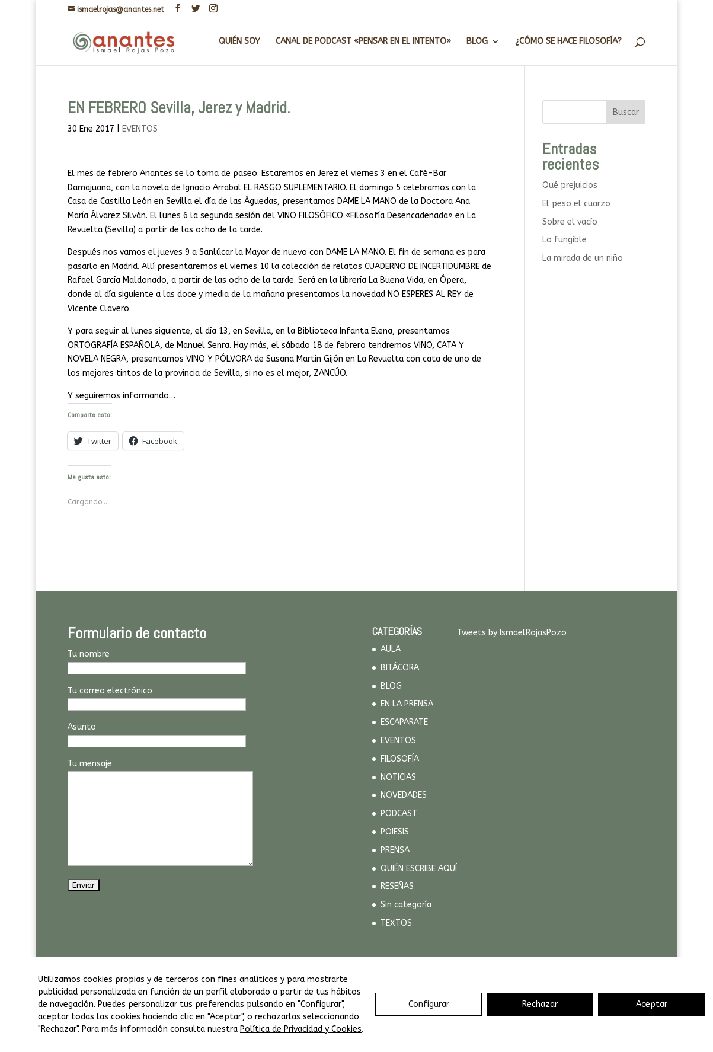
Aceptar (651, 1004)
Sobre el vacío (569, 222)
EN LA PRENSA (407, 704)
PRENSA (395, 850)
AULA (391, 649)
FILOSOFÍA (400, 759)
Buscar (626, 112)
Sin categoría (406, 905)
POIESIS (395, 832)
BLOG (477, 41)
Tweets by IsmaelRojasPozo (512, 633)
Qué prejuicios (569, 185)
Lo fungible (564, 240)
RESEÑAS (397, 886)
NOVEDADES (404, 795)
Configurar (428, 1004)
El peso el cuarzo (576, 204)
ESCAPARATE (404, 722)
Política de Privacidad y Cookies (301, 1029)
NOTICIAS (398, 777)
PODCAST (399, 813)
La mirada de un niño (582, 258)
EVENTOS (140, 129)
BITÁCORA (400, 668)
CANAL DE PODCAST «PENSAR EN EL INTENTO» (363, 41)
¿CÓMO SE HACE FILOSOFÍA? (568, 41)
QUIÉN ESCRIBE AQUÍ (419, 869)
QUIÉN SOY (239, 41)
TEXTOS (396, 923)
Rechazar (540, 1004)
